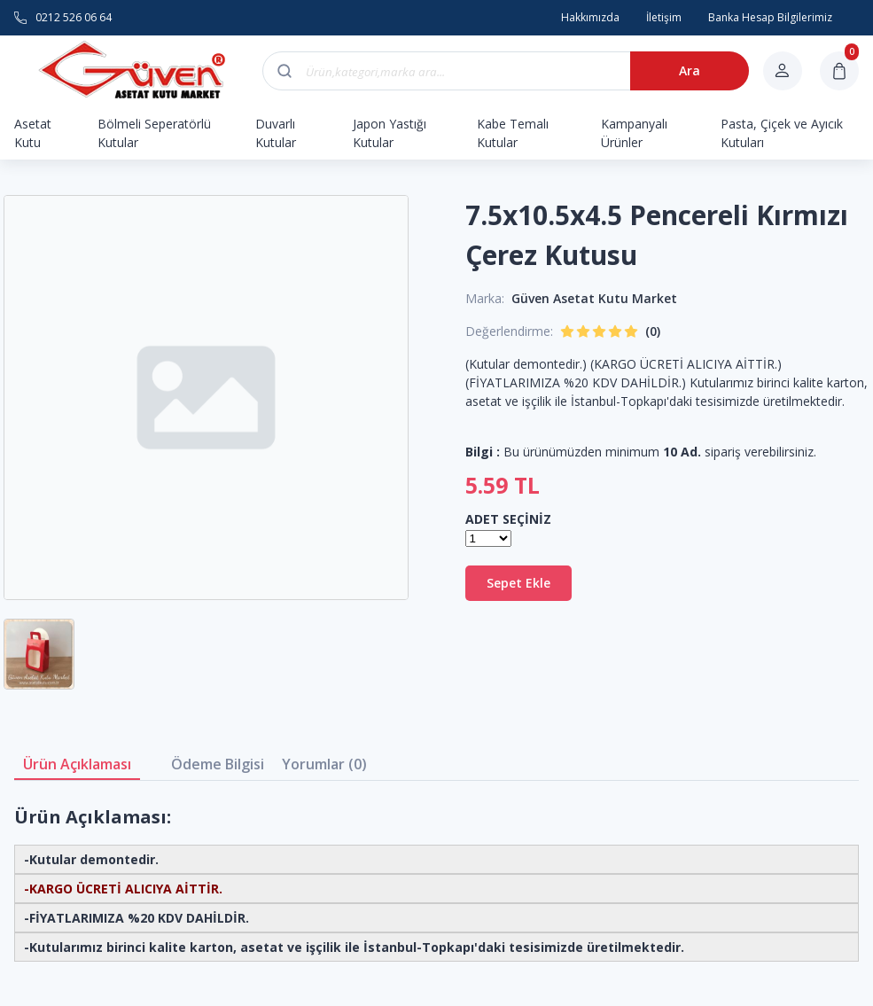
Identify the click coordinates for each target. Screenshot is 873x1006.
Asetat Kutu (32, 133)
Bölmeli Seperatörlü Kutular (154, 133)
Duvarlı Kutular (275, 133)
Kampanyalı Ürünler (634, 133)
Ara (689, 70)
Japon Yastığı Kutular (389, 133)
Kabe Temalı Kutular (513, 133)
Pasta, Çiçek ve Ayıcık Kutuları (782, 133)
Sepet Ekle (518, 582)
